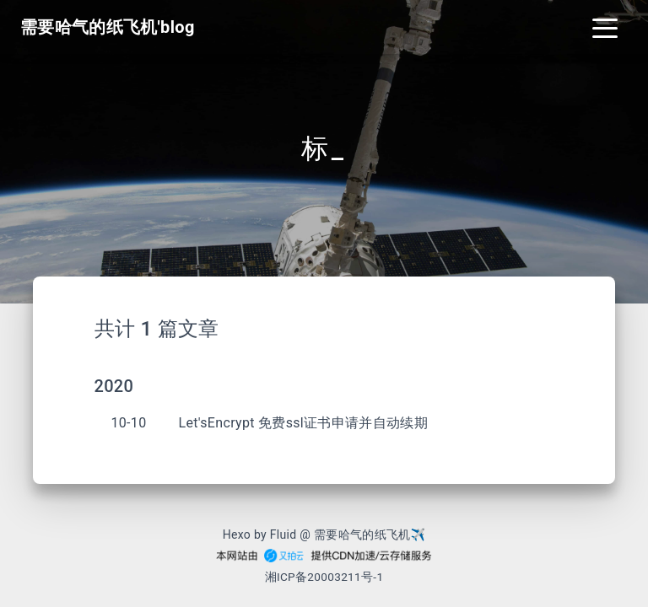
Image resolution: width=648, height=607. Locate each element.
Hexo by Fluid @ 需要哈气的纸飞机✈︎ (324, 534)
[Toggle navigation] (605, 27)
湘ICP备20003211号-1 (324, 576)
